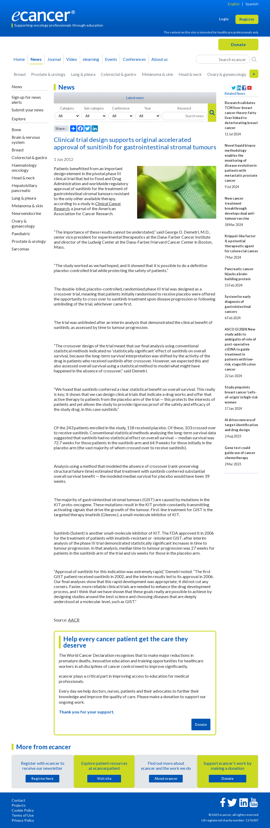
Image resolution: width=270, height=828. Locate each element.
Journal (54, 59)
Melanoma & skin (157, 74)
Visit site (104, 778)
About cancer (166, 778)
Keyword (184, 108)
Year (147, 108)
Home (19, 59)
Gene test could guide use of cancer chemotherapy (240, 453)
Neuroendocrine (26, 213)
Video (71, 59)
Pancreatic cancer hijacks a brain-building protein (239, 274)
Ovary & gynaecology (226, 74)
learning (91, 59)
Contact (18, 800)
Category (67, 108)
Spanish (251, 4)
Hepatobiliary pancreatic (24, 188)
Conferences (134, 59)
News (36, 59)
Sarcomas (20, 248)
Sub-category (94, 108)
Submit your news (28, 109)
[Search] (254, 59)
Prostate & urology (48, 74)
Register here (42, 778)
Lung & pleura (83, 74)
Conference (120, 108)
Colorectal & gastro (118, 74)
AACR (73, 619)
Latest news (135, 98)
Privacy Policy (23, 820)
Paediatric (21, 233)
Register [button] (246, 19)
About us (159, 59)
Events (111, 59)
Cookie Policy (23, 810)
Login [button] (224, 19)
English (234, 4)
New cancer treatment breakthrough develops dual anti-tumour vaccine (240, 208)
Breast (20, 74)
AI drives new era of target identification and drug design (241, 425)
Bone (16, 129)
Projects (19, 805)
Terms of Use (23, 815)
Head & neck (190, 74)
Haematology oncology (24, 167)
